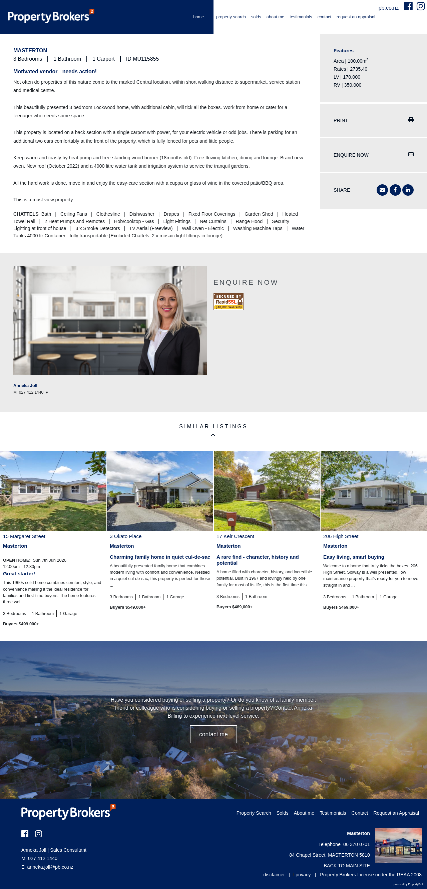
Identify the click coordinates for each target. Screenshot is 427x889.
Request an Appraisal (356, 16)
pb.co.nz (389, 8)
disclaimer (274, 874)
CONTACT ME (213, 734)
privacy (303, 874)
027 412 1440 (39, 858)
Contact (324, 16)
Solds (256, 16)
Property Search (231, 16)
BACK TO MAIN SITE (347, 865)
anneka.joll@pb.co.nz (50, 867)
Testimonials (301, 16)
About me (275, 16)
